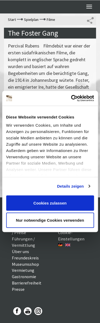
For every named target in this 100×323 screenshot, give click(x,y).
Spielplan (31, 19)
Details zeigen (70, 186)
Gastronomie (24, 276)
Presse (18, 289)
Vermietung (23, 270)
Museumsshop (25, 264)
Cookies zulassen (50, 203)
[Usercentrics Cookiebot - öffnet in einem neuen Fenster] (71, 98)
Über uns (20, 251)
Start (12, 19)
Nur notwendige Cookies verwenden (50, 220)
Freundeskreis (25, 258)
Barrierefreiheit (26, 283)
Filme (51, 19)
